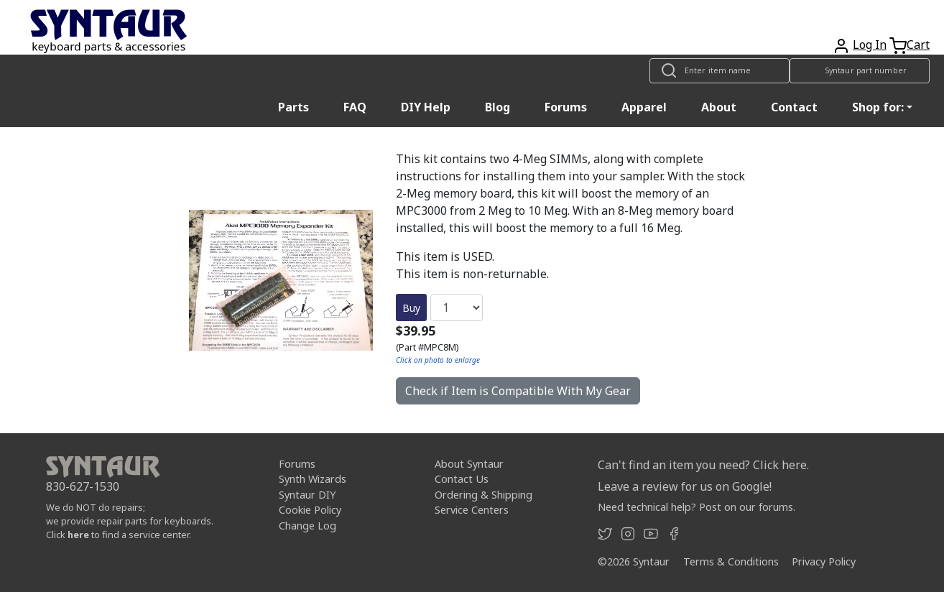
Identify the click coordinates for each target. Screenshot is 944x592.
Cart (918, 44)
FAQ (354, 107)
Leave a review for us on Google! (685, 486)
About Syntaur (469, 464)
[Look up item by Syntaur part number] (860, 70)
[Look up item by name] (719, 70)
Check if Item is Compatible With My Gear (518, 391)
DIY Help (425, 107)
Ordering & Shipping (483, 494)
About (718, 107)
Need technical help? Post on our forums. (696, 507)
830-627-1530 (82, 486)
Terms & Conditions (731, 561)
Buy (411, 308)
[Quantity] (456, 307)
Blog (497, 107)
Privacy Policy (824, 561)
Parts (293, 107)
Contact (794, 107)
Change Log (307, 525)
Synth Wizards (312, 479)
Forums (566, 107)
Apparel (644, 107)
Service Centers (472, 510)
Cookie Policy (310, 510)
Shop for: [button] (878, 107)
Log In (870, 44)
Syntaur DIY (307, 494)
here (78, 534)
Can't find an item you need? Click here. (703, 465)
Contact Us (462, 479)
